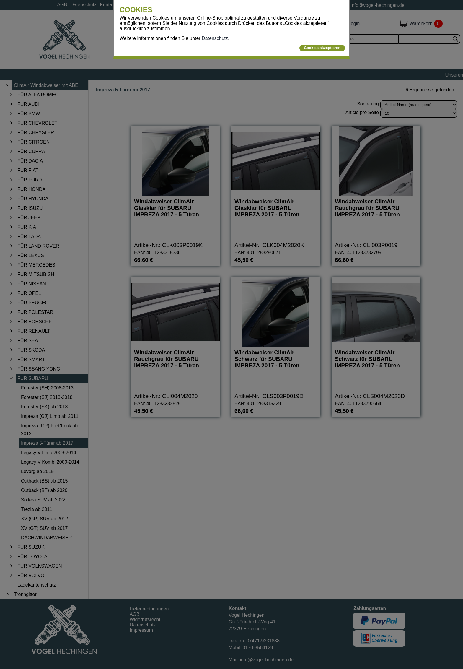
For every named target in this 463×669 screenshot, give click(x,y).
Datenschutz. (215, 38)
